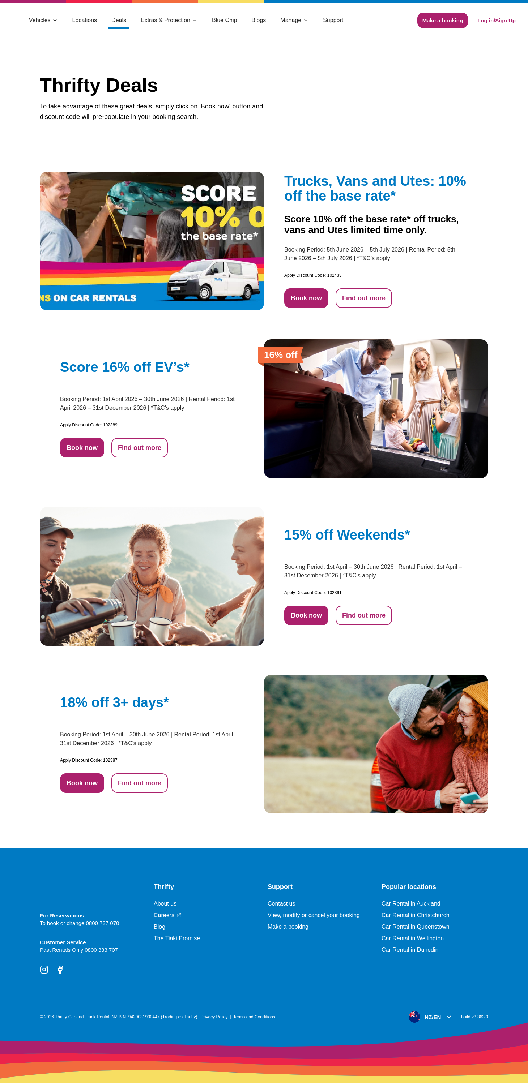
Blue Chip (224, 20)
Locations (84, 20)
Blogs (258, 20)
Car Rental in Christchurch (416, 915)
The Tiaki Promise (177, 938)
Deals (118, 20)
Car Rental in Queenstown (416, 927)
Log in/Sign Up (496, 20)
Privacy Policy (214, 1016)
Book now (306, 298)
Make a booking (442, 20)
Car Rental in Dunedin (410, 950)
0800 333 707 (101, 950)
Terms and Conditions (254, 1016)
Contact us (281, 904)
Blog (159, 927)
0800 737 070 (102, 923)
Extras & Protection (169, 20)
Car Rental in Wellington (413, 938)
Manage (294, 20)
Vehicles (43, 20)
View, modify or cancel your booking (314, 915)
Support (333, 20)
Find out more (364, 298)
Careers (168, 915)
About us (165, 904)
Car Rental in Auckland (411, 904)
